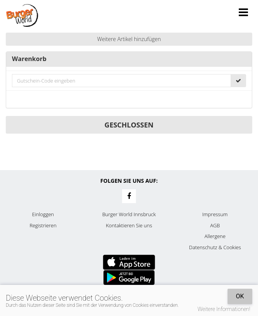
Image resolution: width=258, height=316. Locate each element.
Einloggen (43, 214)
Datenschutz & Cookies (215, 247)
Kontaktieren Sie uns (129, 225)
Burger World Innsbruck (129, 214)
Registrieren (43, 225)
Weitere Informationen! (224, 309)
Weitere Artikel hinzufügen (129, 39)
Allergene (215, 236)
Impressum (215, 214)
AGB (215, 225)
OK (240, 296)
